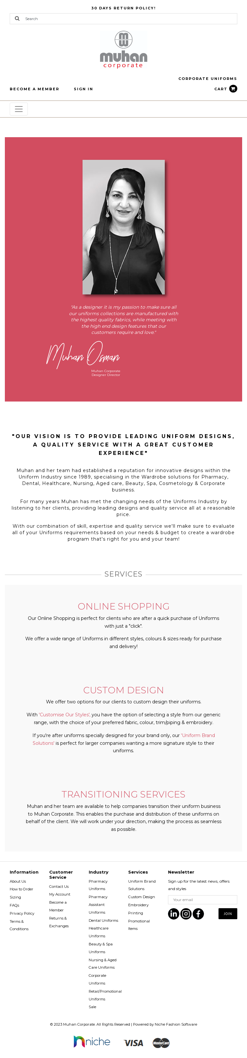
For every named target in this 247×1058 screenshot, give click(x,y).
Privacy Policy (22, 913)
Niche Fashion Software (176, 1024)
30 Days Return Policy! (123, 8)
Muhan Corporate (79, 1024)
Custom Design (141, 897)
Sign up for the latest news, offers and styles (199, 885)
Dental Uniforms (103, 920)
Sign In (83, 89)
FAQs (14, 905)
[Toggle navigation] (19, 109)
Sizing (15, 897)
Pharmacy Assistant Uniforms (98, 905)
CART (225, 89)
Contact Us (59, 886)
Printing (135, 913)
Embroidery (138, 905)
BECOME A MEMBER (34, 89)
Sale (92, 1007)
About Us (18, 881)
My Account (59, 894)
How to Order (21, 889)
